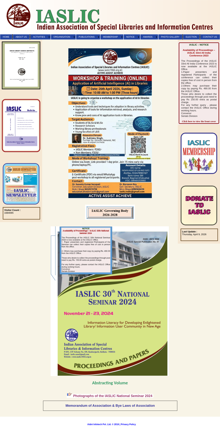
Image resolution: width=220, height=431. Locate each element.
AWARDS (148, 37)
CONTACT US (210, 37)
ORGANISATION (62, 37)
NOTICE (130, 37)
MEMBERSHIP (110, 37)
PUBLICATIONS (87, 37)
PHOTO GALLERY (170, 37)
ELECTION (191, 37)
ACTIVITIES (39, 37)
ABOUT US (21, 37)
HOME (6, 37)
